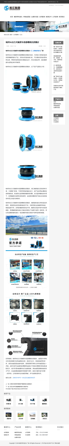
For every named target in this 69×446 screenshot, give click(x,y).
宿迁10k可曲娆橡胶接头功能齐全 (19, 386)
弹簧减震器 (26, 16)
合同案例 (42, 16)
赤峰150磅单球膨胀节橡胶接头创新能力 (21, 384)
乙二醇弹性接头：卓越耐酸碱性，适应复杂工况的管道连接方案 (58, 69)
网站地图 (57, 443)
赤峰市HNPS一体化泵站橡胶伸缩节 (24, 377)
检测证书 (49, 16)
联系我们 (62, 16)
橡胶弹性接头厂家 (24, 443)
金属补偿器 (34, 16)
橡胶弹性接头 (18, 16)
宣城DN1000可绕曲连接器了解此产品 (58, 87)
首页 (11, 16)
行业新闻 (56, 122)
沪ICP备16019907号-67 (48, 443)
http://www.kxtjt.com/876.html (19, 388)
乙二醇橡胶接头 (36, 50)
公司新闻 (55, 16)
